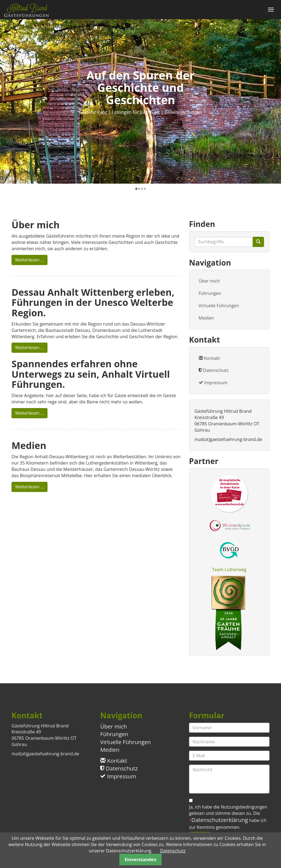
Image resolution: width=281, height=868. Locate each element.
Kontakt (209, 358)
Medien (206, 318)
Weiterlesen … (31, 260)
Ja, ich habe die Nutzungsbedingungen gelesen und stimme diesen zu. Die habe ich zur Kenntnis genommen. (228, 817)
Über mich (209, 281)
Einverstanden (140, 859)
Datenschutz (214, 370)
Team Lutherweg (229, 570)
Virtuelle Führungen (219, 306)
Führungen (210, 293)
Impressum (213, 383)
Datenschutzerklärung (219, 820)
